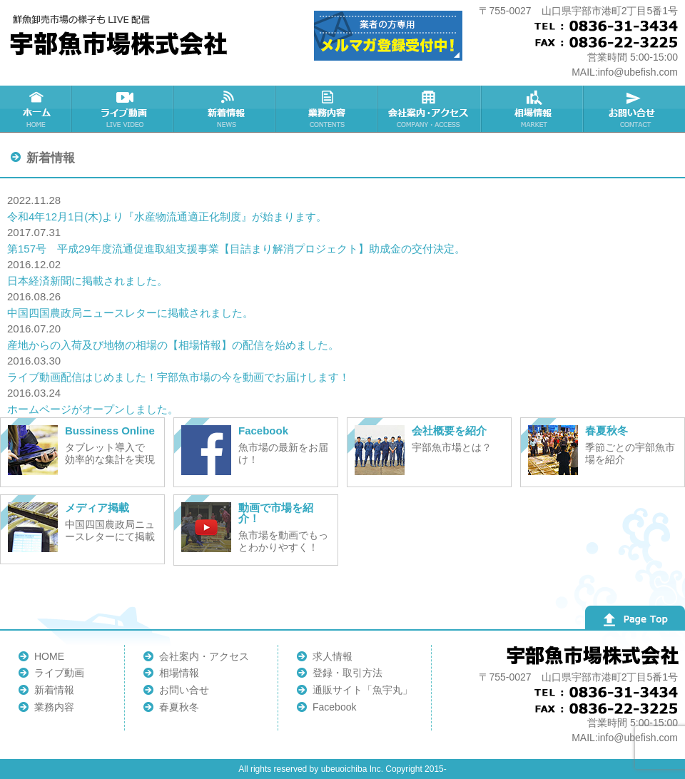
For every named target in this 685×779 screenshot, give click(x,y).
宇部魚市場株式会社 (121, 36)
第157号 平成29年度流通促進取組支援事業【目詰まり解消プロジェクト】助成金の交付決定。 (236, 249)
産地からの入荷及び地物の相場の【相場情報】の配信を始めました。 (173, 345)
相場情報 (179, 672)
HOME (49, 656)
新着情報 (54, 690)
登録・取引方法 (347, 672)
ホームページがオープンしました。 (92, 409)
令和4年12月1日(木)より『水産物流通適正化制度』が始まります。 (167, 216)
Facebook (334, 707)
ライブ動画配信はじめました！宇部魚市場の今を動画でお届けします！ (178, 377)
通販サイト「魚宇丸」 (362, 690)
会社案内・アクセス (204, 656)
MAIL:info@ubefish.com (625, 72)
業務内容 (54, 707)
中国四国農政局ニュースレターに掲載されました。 (130, 313)
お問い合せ (184, 690)
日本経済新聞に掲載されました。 (87, 281)
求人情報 (332, 656)
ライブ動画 (59, 672)
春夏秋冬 (179, 707)
